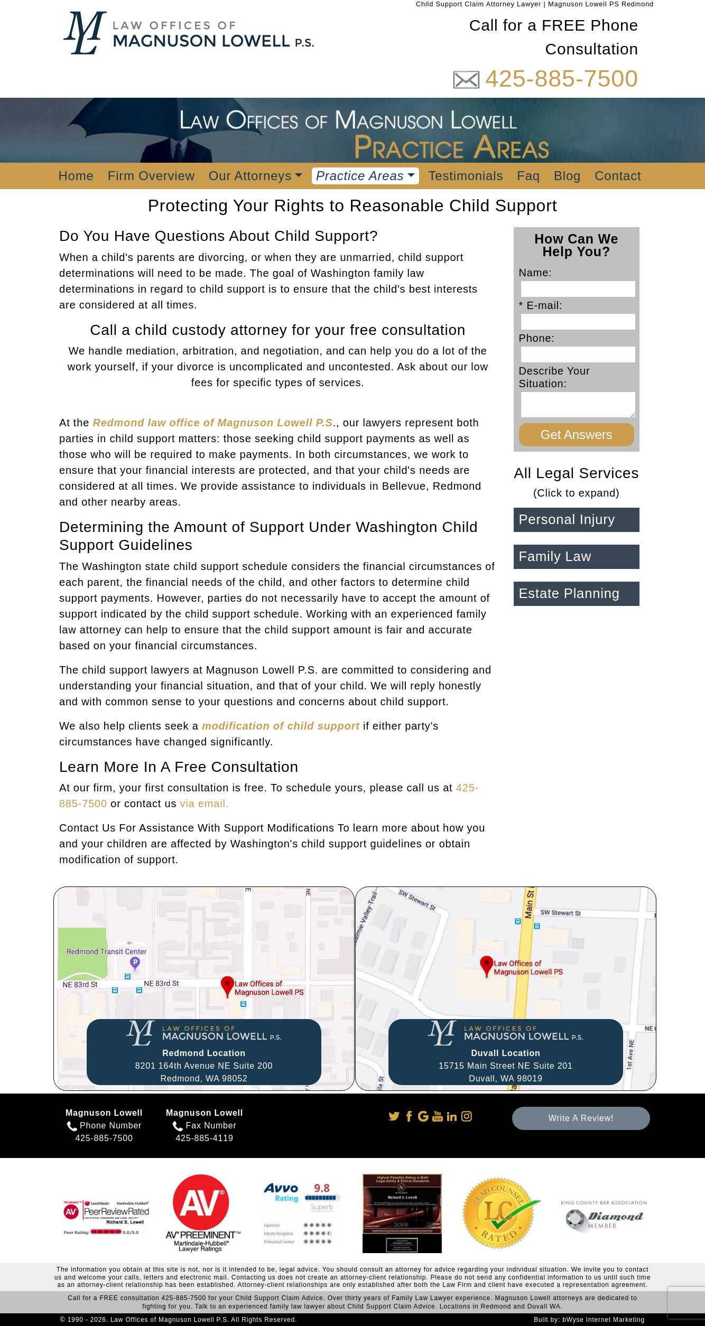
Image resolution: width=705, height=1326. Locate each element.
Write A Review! (581, 1118)
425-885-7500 (561, 78)
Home (76, 176)
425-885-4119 (204, 1138)
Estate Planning (569, 593)
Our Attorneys (250, 176)
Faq (528, 176)
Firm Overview (151, 176)
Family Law (555, 556)
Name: (539, 272)
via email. (204, 803)
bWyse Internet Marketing (603, 1319)
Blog (567, 176)
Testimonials (466, 176)
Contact (618, 176)
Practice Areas (360, 176)
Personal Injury (567, 519)
